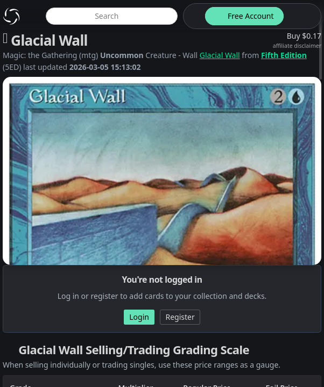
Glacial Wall (220, 55)
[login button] (301, 16)
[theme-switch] (192, 16)
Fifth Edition (284, 55)
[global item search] (112, 16)
